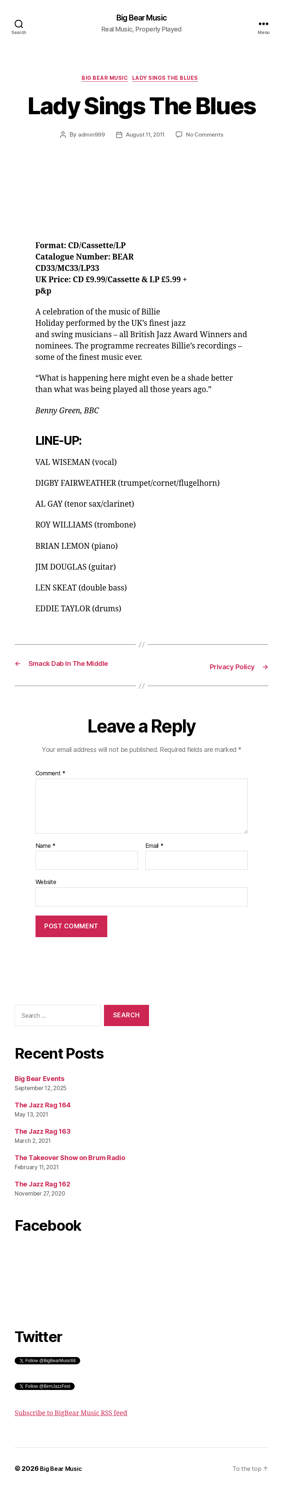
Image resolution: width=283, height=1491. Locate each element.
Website (46, 883)
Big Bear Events (39, 1080)
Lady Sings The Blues (169, 80)
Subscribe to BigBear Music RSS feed (71, 1415)
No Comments (206, 137)
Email (154, 848)
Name (46, 848)
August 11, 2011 (145, 137)
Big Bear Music (141, 18)
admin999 (89, 137)
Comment (51, 775)
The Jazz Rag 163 (43, 1133)
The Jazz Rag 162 (42, 1186)
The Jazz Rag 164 (43, 1107)
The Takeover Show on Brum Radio (70, 1159)
